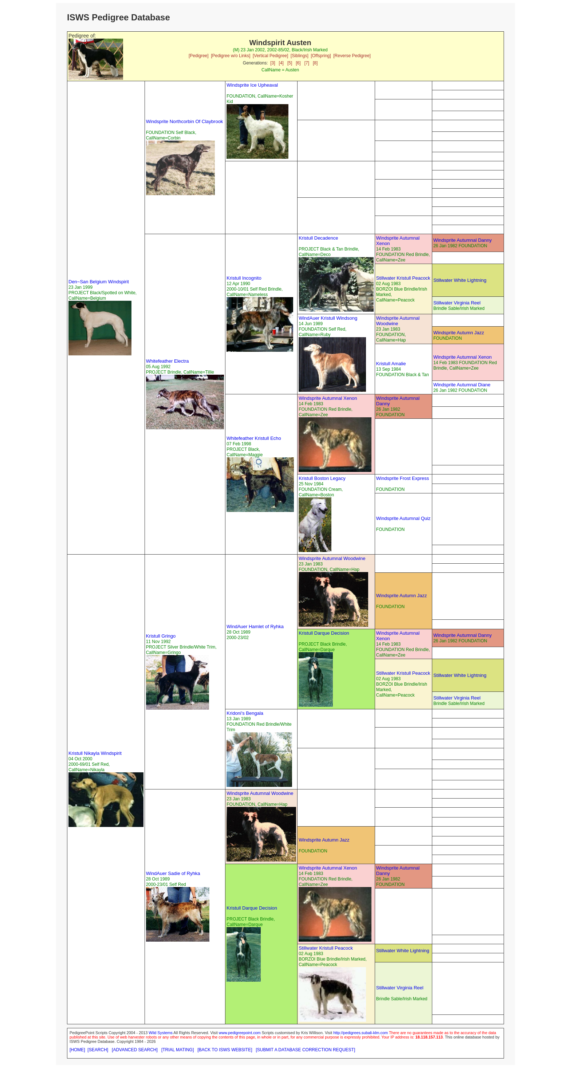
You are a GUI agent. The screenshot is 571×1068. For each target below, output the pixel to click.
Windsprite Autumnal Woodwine (398, 320)
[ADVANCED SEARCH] (135, 1049)
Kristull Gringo (161, 636)
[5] (289, 63)
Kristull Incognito (244, 278)
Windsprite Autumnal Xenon (462, 357)
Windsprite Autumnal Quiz (403, 518)
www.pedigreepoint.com (240, 1032)
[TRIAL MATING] (177, 1049)
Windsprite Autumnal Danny (462, 240)
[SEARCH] (97, 1049)
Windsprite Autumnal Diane (462, 384)
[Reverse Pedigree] (352, 55)
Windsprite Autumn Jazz (458, 332)
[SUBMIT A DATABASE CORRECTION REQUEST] (305, 1049)
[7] (306, 63)
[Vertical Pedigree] (270, 55)
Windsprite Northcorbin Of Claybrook (184, 121)
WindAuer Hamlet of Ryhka (255, 626)
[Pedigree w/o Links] (230, 55)
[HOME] (77, 1049)
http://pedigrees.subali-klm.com (360, 1032)
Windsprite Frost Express (402, 478)
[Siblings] (299, 55)
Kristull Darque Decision (324, 633)
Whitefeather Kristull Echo (254, 438)
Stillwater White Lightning (460, 280)
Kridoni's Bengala (245, 713)
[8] (315, 63)
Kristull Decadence (318, 238)
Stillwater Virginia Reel (457, 303)
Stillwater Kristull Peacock (403, 278)
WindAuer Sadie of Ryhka (173, 873)
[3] (272, 63)
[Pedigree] (199, 55)
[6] (298, 63)
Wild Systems (161, 1032)
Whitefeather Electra (167, 361)
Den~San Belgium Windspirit (98, 281)
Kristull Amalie (391, 363)
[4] (281, 63)
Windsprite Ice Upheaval (252, 85)
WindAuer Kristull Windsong (328, 318)
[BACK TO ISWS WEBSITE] (224, 1049)
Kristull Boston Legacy (322, 478)
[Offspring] (321, 55)
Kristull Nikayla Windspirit (95, 753)
